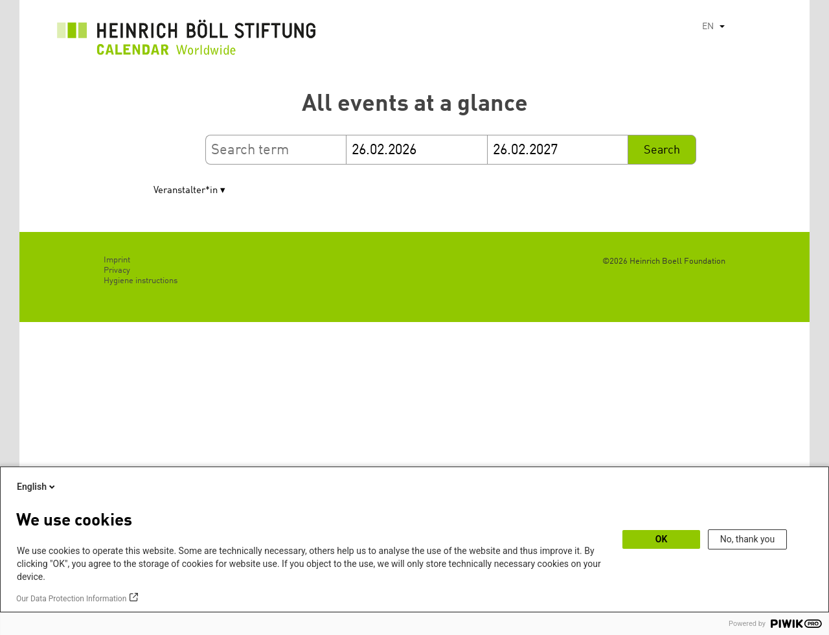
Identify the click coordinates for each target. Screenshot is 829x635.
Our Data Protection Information (71, 598)
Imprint (117, 260)
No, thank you (747, 539)
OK (661, 539)
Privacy (117, 270)
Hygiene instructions (140, 281)
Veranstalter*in (185, 191)
